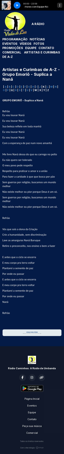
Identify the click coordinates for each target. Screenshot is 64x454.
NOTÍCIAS (37, 39)
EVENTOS (9, 43)
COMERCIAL (11, 52)
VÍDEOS (25, 43)
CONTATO (46, 48)
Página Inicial (32, 398)
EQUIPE (31, 48)
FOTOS (39, 43)
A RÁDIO (38, 24)
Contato (32, 419)
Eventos (32, 405)
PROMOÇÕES (12, 48)
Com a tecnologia (32, 448)
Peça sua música (32, 426)
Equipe (32, 412)
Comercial (32, 432)
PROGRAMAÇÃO (14, 39)
